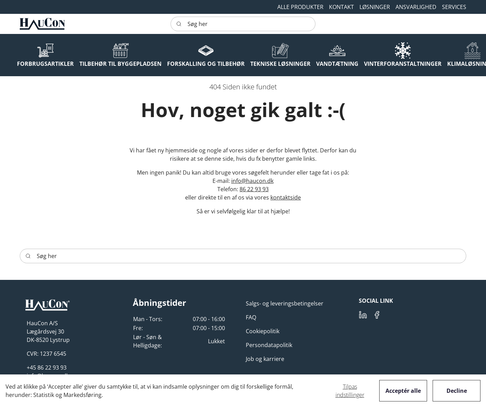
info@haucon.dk (252, 181)
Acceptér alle (403, 391)
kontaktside (285, 197)
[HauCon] (42, 24)
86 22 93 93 (254, 189)
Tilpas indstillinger (350, 391)
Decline (456, 391)
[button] (341, 7)
